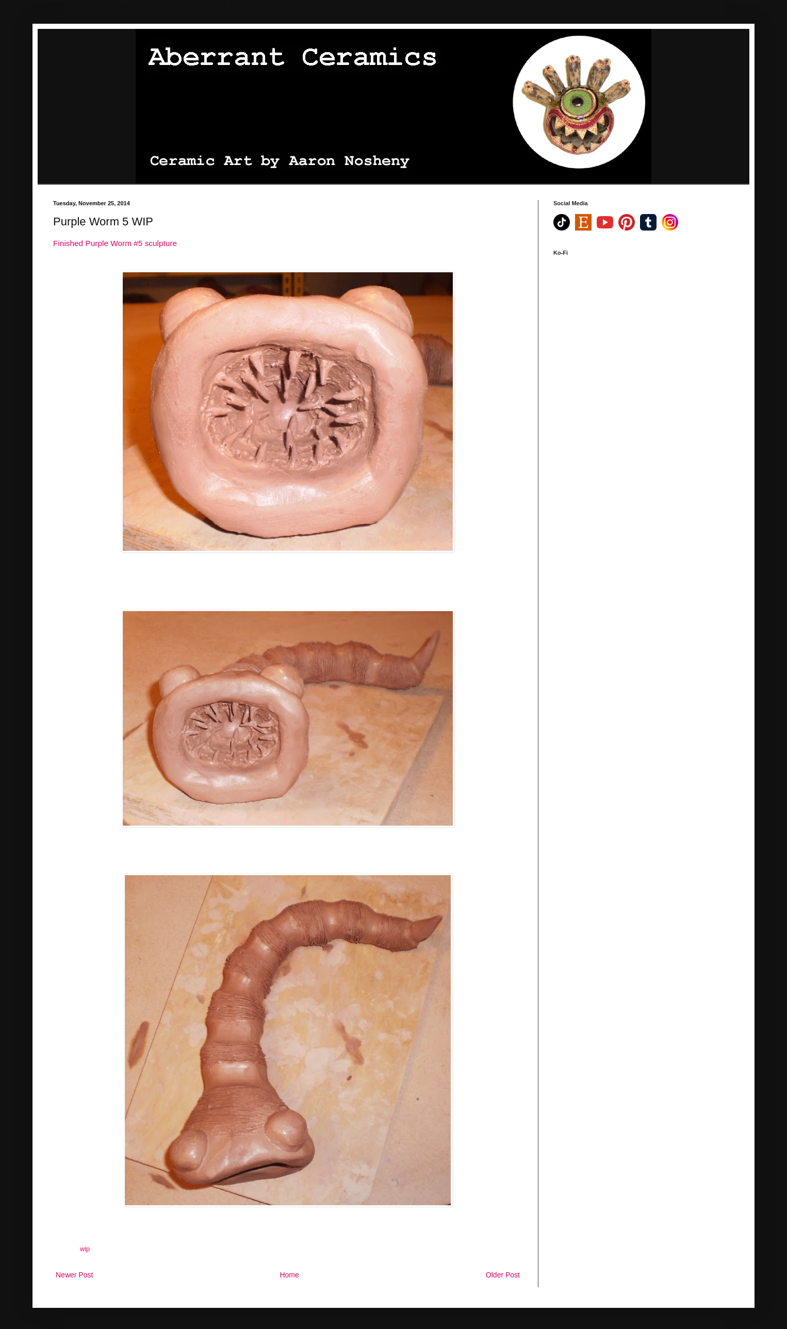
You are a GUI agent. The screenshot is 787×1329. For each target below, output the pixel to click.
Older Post (503, 1275)
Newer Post (74, 1275)
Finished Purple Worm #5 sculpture (115, 243)
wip (85, 1249)
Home (289, 1275)
